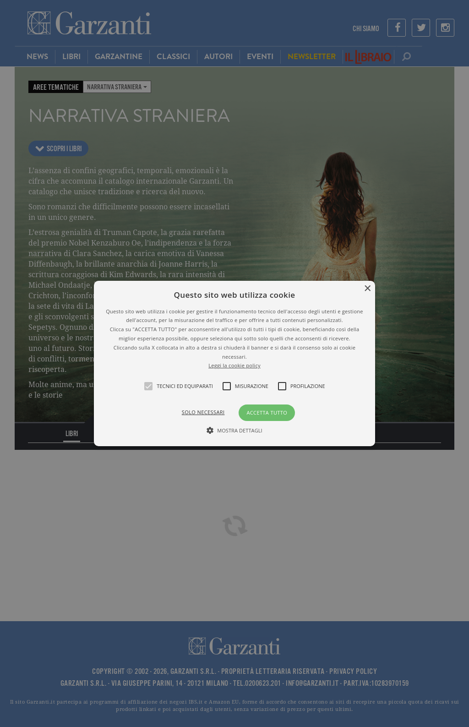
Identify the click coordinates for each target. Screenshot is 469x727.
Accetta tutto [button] (266, 412)
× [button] (367, 288)
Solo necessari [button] (203, 412)
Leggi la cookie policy (234, 365)
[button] (234, 364)
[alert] (234, 363)
